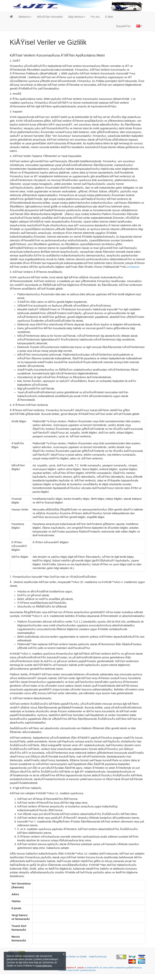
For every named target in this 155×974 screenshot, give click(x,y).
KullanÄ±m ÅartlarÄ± (74, 968)
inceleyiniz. (133, 266)
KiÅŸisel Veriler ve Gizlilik (73, 956)
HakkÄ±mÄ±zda (97, 956)
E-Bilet (109, 16)
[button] (25, 16)
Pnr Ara (95, 16)
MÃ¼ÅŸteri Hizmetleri (50, 16)
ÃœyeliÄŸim (123, 26)
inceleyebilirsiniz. (43, 965)
